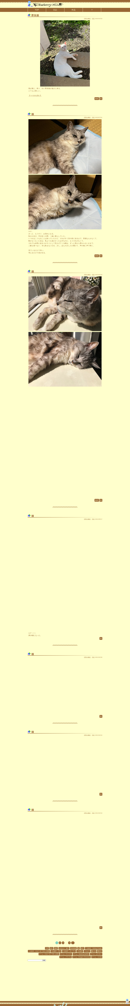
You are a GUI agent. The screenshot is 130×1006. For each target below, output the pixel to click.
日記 (55, 10)
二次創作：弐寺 (56, 951)
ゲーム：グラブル (65, 957)
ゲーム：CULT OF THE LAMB (49, 954)
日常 (47, 948)
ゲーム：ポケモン (96, 954)
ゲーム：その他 (97, 957)
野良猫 (33, 15)
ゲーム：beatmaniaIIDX (81, 954)
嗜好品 (100, 951)
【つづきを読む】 (35, 95)
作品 (74, 10)
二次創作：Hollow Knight (93, 948)
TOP (37, 10)
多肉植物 (73, 948)
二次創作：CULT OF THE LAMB (38, 951)
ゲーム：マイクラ (66, 954)
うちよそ (87, 951)
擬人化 (94, 951)
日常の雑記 (87, 18)
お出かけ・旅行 (64, 948)
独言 (51, 948)
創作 (82, 948)
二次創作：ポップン (69, 951)
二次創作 (80, 951)
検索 (44, 960)
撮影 (96, 98)
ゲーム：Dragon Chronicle (81, 957)
